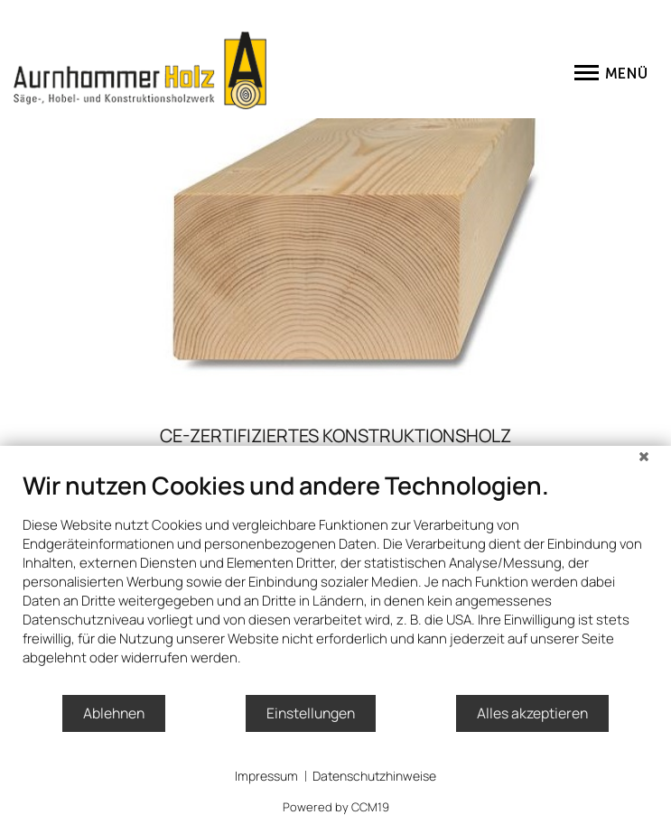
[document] (335, 581)
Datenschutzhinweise (374, 775)
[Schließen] (643, 459)
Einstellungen (310, 713)
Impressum (266, 775)
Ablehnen (113, 713)
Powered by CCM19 (336, 807)
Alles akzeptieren (532, 713)
